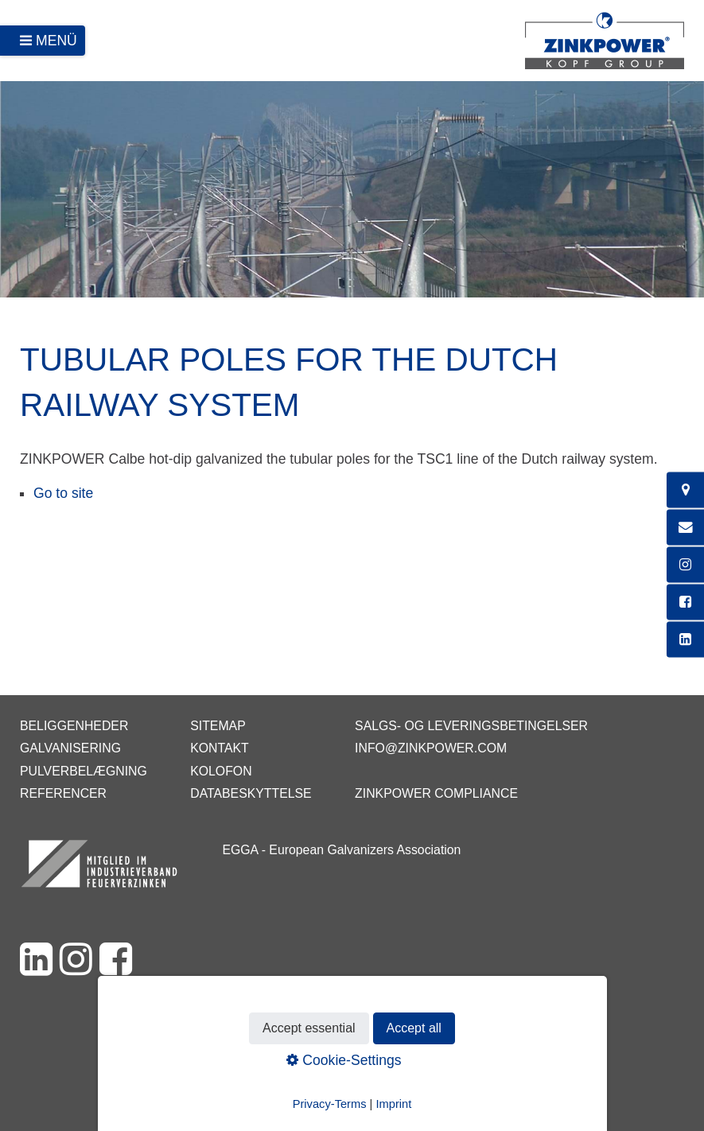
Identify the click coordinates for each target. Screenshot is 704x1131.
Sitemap (217, 726)
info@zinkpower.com (431, 748)
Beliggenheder (74, 726)
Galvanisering (70, 748)
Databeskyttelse (250, 793)
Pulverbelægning (83, 771)
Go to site (63, 493)
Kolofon (220, 771)
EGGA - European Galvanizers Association (341, 850)
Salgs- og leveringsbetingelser (471, 726)
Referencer (63, 793)
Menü (56, 41)
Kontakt (219, 748)
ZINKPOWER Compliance (436, 793)
